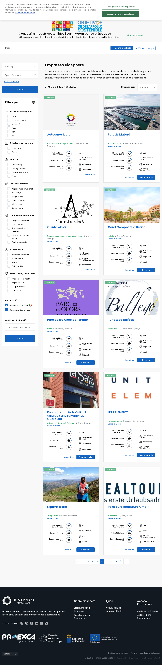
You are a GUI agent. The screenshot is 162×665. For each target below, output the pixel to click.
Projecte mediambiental (21, 188)
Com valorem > (135, 35)
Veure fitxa (90, 174)
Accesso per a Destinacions (144, 616)
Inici (7, 48)
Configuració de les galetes (120, 6)
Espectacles (15, 148)
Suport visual (16, 258)
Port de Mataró (119, 134)
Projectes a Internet (152, 658)
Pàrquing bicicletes (18, 172)
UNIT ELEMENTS (118, 412)
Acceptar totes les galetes (120, 14)
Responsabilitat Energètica (16, 229)
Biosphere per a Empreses (82, 609)
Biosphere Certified (19, 305)
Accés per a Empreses (148, 610)
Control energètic (18, 241)
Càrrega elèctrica (18, 168)
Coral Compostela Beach (126, 227)
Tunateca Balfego (121, 319)
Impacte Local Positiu (19, 278)
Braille (13, 262)
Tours (12, 151)
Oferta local (15, 290)
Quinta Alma (56, 227)
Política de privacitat (118, 652)
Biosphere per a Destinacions (82, 616)
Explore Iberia (57, 506)
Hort (12, 131)
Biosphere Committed (18, 309)
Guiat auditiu (16, 266)
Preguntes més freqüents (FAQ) (114, 609)
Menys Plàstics (16, 196)
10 (112, 561)
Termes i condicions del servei (145, 652)
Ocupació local (17, 286)
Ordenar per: (128, 86)
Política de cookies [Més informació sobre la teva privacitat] (25, 12)
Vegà (12, 127)
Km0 (12, 116)
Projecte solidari (17, 282)
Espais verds (16, 224)
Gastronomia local (18, 120)
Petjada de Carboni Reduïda (18, 236)
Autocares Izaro (59, 134)
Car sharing (15, 164)
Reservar (146, 269)
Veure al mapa (146, 48)
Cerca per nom (11, 81)
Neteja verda (16, 207)
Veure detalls (146, 177)
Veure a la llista (122, 48)
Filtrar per (12, 102)
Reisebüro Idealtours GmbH (128, 506)
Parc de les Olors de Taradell (68, 319)
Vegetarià (14, 123)
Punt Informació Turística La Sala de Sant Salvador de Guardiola (68, 415)
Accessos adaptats (19, 254)
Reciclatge (15, 192)
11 (117, 561)
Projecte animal (17, 200)
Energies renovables (19, 220)
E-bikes (13, 176)
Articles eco (15, 203)
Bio (11, 135)
